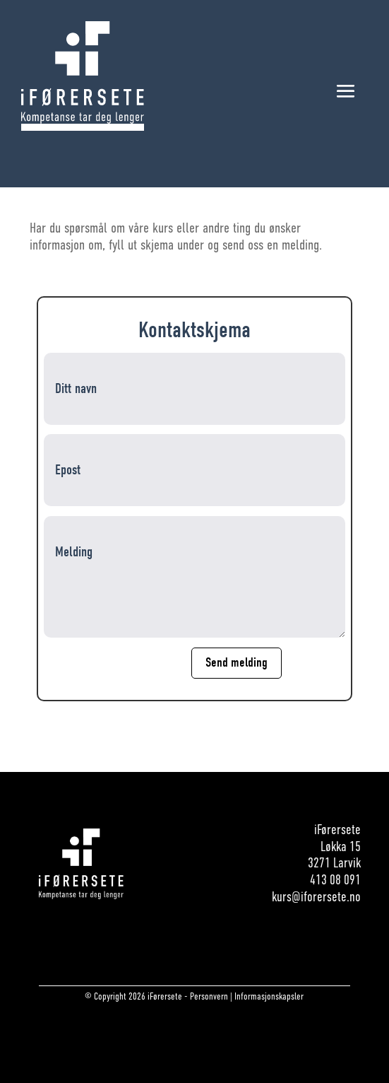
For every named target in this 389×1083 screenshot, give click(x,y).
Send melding (236, 662)
